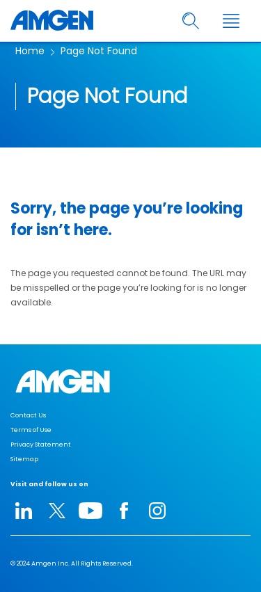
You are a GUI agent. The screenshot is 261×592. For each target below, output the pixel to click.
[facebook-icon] (124, 510)
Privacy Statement (40, 444)
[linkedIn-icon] (23, 510)
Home (30, 51)
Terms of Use (31, 430)
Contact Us (28, 415)
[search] (191, 21)
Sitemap (24, 459)
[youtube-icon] (90, 510)
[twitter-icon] (57, 510)
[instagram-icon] (157, 510)
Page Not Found (99, 51)
